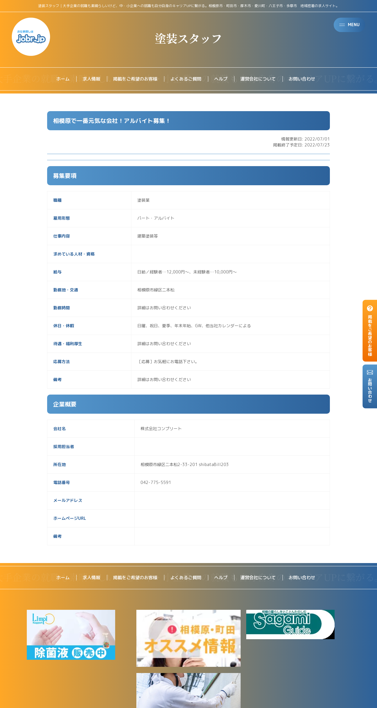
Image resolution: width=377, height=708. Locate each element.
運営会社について (261, 79)
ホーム (57, 79)
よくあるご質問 (185, 79)
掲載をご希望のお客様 (132, 79)
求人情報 (86, 79)
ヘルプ (222, 79)
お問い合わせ (307, 79)
